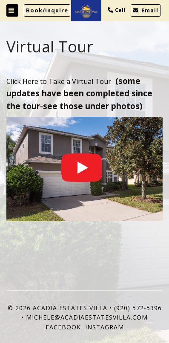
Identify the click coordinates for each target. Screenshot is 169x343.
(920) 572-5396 (138, 308)
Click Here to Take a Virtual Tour (58, 81)
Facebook (63, 327)
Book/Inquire (47, 10)
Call (116, 10)
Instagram (104, 327)
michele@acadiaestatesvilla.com (87, 317)
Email (145, 10)
